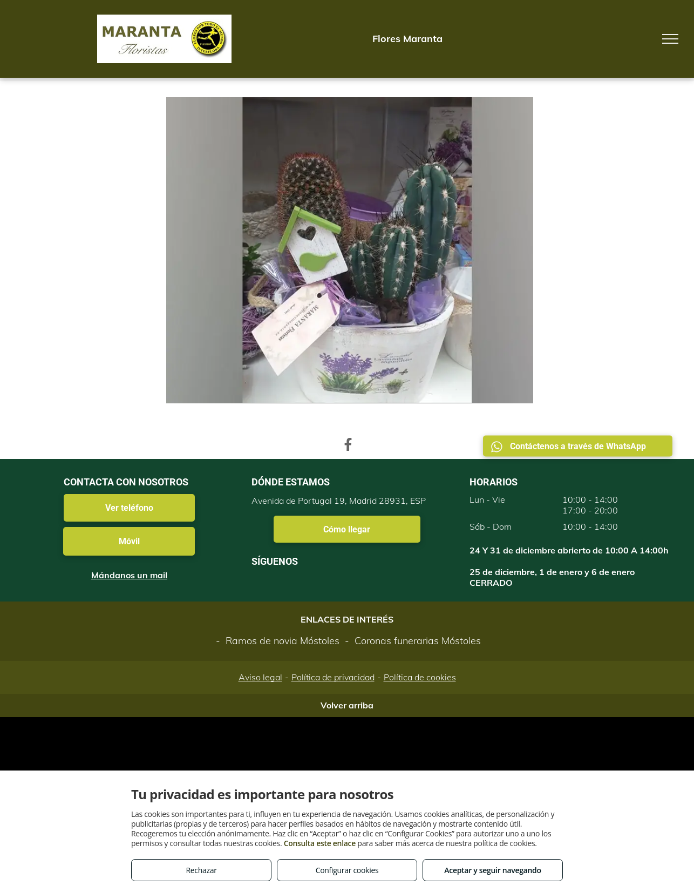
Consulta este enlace (320, 843)
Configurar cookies (347, 870)
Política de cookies (420, 677)
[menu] (670, 39)
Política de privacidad (333, 677)
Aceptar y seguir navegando (492, 870)
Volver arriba (347, 705)
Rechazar (201, 870)
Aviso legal (260, 677)
